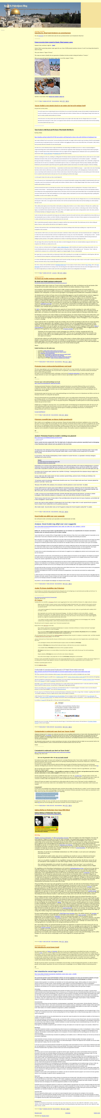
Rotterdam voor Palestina (66, 845)
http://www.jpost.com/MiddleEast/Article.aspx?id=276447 (48, 437)
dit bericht (41, 35)
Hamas (59, 902)
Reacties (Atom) (45, 1115)
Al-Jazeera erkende (68, 328)
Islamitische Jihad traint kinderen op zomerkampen (53, 33)
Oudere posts (97, 1113)
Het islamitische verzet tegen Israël (47, 947)
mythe (40, 952)
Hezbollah (57, 916)
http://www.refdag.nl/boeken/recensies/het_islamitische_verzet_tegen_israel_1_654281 (55, 974)
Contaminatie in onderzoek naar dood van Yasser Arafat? (58, 354)
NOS (37, 309)
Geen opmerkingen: (55, 101)
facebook (58, 917)
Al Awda (89, 886)
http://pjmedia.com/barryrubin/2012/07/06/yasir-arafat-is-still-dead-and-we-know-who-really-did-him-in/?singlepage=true (66, 137)
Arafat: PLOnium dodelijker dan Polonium (60, 357)
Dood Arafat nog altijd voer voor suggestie (54, 355)
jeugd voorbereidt (67, 908)
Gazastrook (86, 872)
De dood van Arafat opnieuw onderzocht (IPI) (50, 278)
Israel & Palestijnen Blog (15, 5)
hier (97, 765)
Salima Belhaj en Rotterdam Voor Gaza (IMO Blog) (52, 810)
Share (2, 30)
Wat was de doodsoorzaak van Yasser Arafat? (55, 352)
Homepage (67, 1113)
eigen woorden (82, 914)
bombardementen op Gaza (76, 868)
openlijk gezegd (92, 891)
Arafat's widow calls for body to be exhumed (53, 350)
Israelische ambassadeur (73, 373)
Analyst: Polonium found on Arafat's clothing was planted (58, 356)
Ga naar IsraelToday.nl (40, 411)
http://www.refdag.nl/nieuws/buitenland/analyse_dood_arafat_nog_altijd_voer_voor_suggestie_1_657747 (60, 526)
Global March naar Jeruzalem (66, 913)
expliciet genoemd (45, 927)
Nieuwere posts (38, 1113)
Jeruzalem (94, 913)
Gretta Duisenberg (80, 847)
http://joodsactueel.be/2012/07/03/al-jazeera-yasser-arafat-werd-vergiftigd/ (52, 752)
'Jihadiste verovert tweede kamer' (43, 837)
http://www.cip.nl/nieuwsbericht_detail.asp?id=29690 (47, 383)
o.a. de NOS (48, 735)
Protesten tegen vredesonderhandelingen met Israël (53, 366)
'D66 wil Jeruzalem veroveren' (61, 837)
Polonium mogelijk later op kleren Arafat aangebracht (53, 419)
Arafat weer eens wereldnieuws (47, 353)
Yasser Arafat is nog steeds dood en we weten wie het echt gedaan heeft (60, 105)
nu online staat (78, 775)
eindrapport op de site (46, 303)
